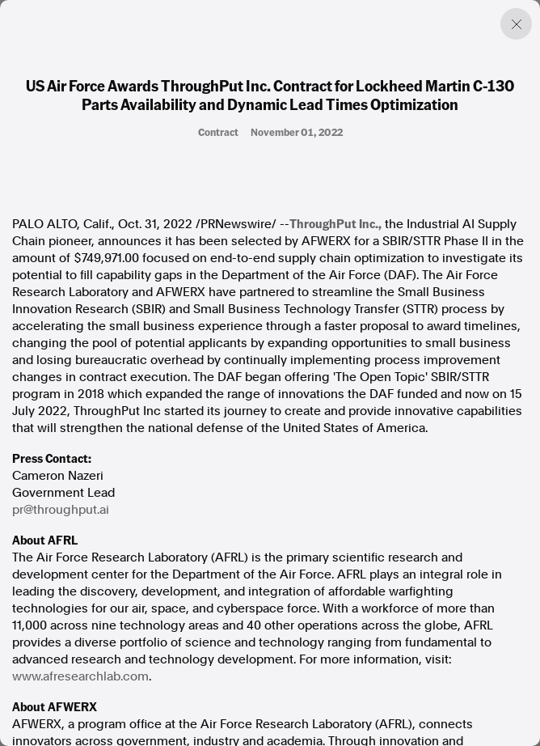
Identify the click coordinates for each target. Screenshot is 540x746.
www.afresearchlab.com (80, 676)
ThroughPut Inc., (335, 223)
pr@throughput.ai (60, 509)
